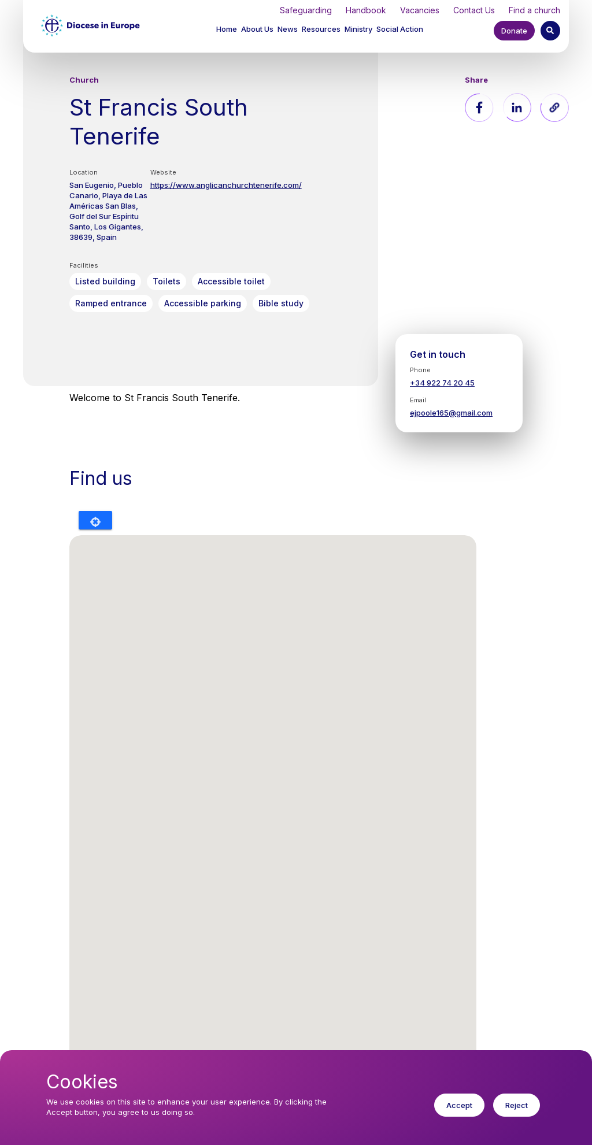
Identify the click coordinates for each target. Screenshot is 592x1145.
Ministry (358, 29)
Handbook (366, 10)
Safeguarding (306, 10)
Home (226, 29)
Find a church (534, 10)
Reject (516, 1105)
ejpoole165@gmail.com (451, 412)
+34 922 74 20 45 (442, 382)
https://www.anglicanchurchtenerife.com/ (226, 185)
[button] (258, 30)
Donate (514, 30)
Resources (321, 29)
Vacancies (419, 10)
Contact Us (474, 10)
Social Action (399, 29)
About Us (257, 29)
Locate (95, 520)
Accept (459, 1105)
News (288, 29)
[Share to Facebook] (479, 107)
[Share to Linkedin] (516, 107)
